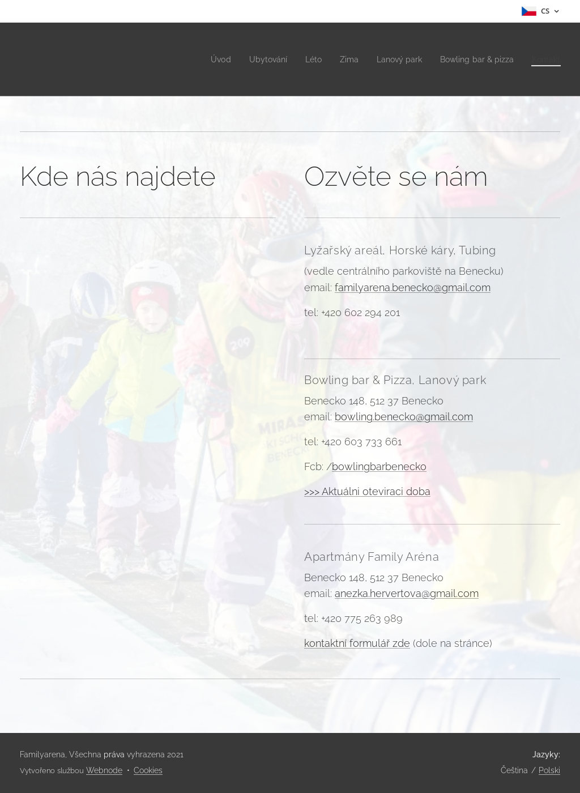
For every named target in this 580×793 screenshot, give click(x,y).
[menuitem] (202, 59)
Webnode (104, 770)
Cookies (148, 770)
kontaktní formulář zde (357, 643)
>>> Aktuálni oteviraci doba (367, 491)
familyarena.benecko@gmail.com (413, 287)
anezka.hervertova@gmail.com (407, 593)
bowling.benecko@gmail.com (404, 417)
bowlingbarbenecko (379, 466)
